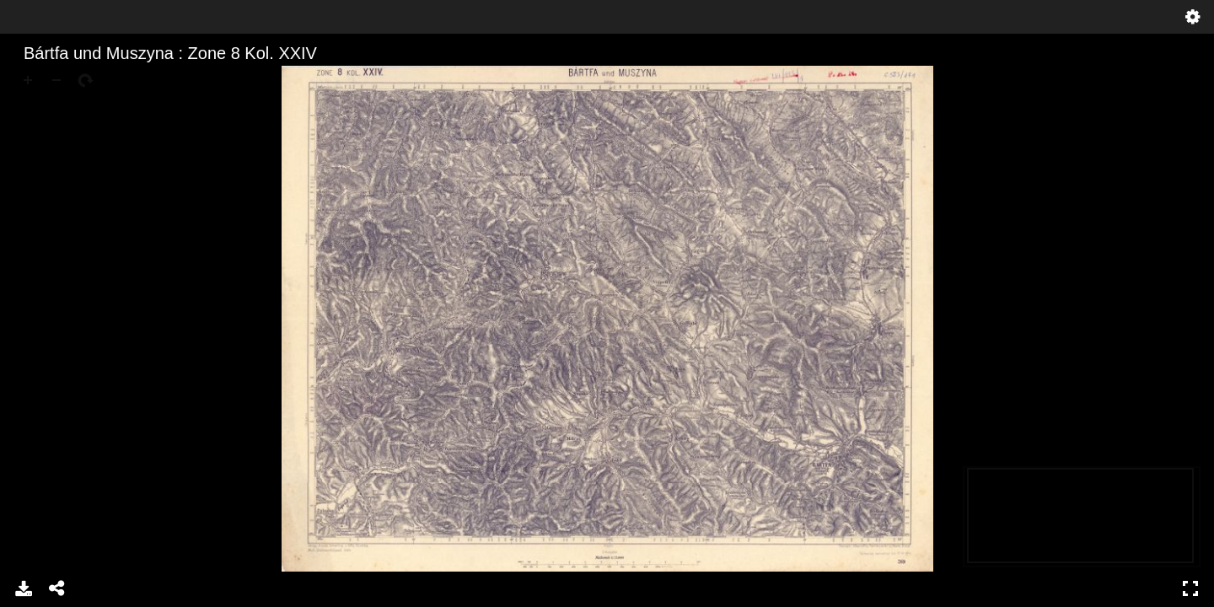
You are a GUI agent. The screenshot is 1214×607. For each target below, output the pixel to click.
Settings (1193, 17)
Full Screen (1190, 588)
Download (23, 588)
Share (57, 588)
